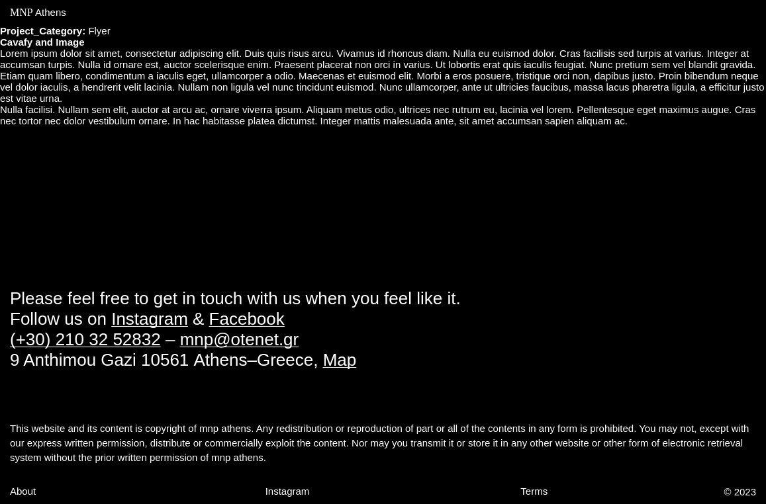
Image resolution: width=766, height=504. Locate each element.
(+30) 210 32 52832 (85, 339)
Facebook (247, 319)
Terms (534, 491)
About (23, 491)
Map (340, 360)
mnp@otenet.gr (239, 339)
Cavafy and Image (42, 42)
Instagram (149, 319)
